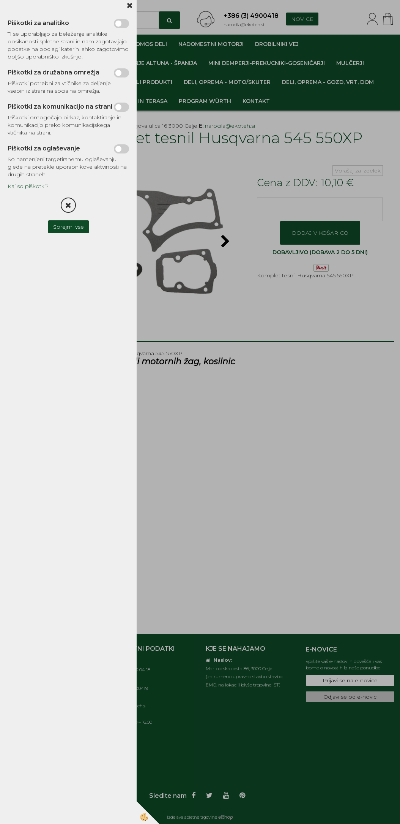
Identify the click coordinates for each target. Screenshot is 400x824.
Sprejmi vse (68, 226)
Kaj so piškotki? (28, 186)
